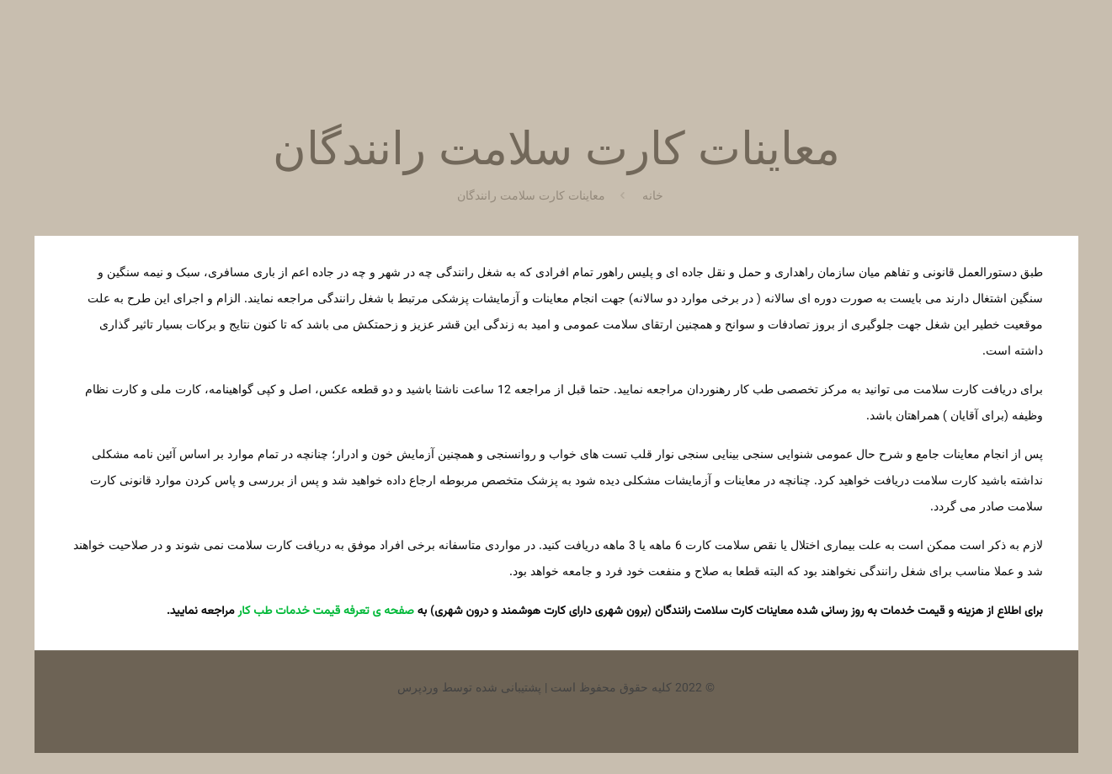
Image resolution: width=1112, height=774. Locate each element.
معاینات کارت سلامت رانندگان (531, 197)
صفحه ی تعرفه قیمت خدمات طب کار (326, 611)
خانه (652, 197)
